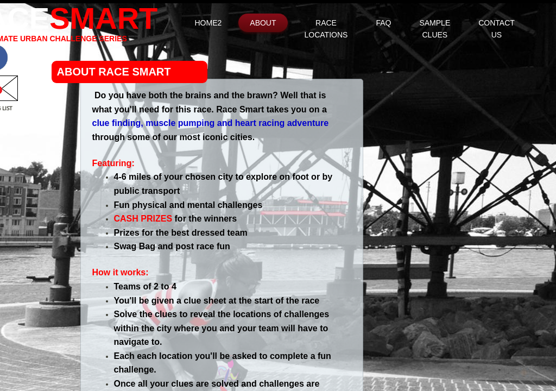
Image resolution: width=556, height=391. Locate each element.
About (263, 22)
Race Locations (326, 28)
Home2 (208, 22)
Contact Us (496, 28)
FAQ (383, 22)
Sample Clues (434, 28)
